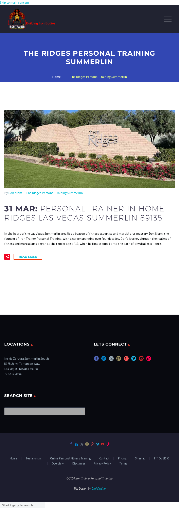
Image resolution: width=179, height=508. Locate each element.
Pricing (122, 458)
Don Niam (15, 193)
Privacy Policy (102, 463)
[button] (7, 257)
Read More (28, 257)
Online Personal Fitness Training (70, 458)
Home (13, 458)
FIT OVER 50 (161, 458)
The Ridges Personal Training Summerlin (54, 193)
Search (81, 411)
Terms (123, 463)
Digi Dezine (99, 488)
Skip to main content (14, 2)
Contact (104, 458)
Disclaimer (78, 463)
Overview (58, 463)
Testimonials (34, 458)
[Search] (44, 411)
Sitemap (140, 458)
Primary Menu (168, 19)
